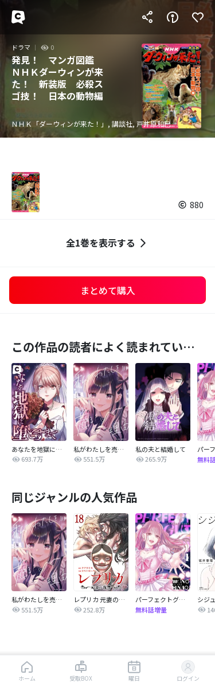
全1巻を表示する (107, 243)
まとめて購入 (107, 290)
